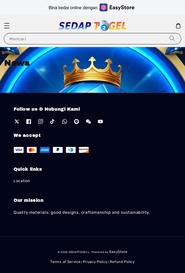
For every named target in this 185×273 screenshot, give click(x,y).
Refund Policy (122, 262)
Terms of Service (65, 262)
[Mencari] (172, 38)
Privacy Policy (95, 262)
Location (22, 181)
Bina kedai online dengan (91, 7)
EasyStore (118, 252)
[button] (7, 26)
